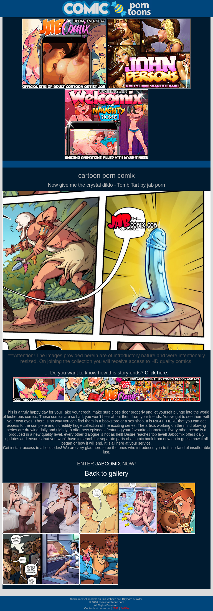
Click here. (156, 373)
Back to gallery (106, 473)
